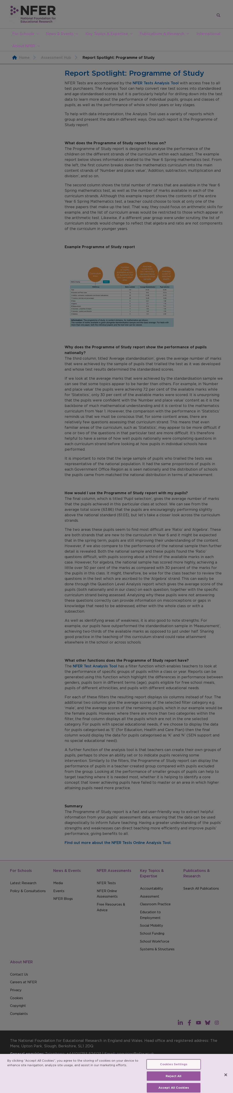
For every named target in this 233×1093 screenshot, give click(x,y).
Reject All (173, 1080)
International (208, 33)
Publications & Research (162, 33)
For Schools (23, 33)
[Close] (226, 1079)
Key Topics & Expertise (107, 33)
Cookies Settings (173, 1068)
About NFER (23, 46)
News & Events (59, 33)
